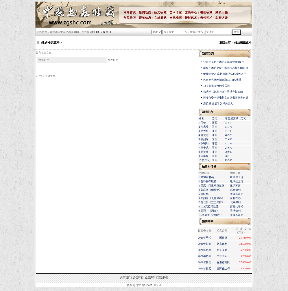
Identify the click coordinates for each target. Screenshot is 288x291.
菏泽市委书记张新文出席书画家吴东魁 (225, 97)
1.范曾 (202, 122)
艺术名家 (176, 12)
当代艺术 (206, 17)
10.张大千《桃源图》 (211, 214)
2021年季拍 (204, 237)
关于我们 (125, 277)
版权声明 (138, 277)
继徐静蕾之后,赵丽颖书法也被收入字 (224, 73)
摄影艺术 (191, 17)
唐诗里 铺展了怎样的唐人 (218, 103)
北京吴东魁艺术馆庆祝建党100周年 (223, 61)
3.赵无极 (204, 130)
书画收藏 (206, 12)
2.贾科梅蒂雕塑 (207, 181)
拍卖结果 (207, 221)
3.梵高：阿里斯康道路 (211, 185)
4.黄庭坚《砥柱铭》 (210, 189)
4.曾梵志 (204, 135)
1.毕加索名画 (206, 177)
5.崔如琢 (204, 139)
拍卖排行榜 (209, 166)
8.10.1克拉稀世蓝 (208, 206)
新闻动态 (145, 12)
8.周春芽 (204, 151)
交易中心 (191, 12)
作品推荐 (130, 17)
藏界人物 (221, 12)
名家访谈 (221, 17)
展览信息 (145, 17)
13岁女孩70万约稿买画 (216, 85)
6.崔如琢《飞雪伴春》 (211, 198)
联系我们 (162, 277)
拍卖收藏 (160, 12)
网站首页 (130, 12)
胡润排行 (207, 112)
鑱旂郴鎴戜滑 (242, 42)
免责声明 (150, 277)
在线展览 (160, 17)
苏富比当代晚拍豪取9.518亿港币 (222, 79)
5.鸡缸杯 (204, 194)
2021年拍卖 (204, 243)
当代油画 (176, 17)
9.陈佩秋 (204, 156)
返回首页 (225, 42)
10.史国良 (204, 160)
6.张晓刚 (204, 143)
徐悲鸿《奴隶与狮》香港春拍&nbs (223, 91)
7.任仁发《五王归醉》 (211, 202)
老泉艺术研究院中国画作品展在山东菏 (225, 67)
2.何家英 (204, 126)
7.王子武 (204, 147)
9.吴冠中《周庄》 (209, 210)
